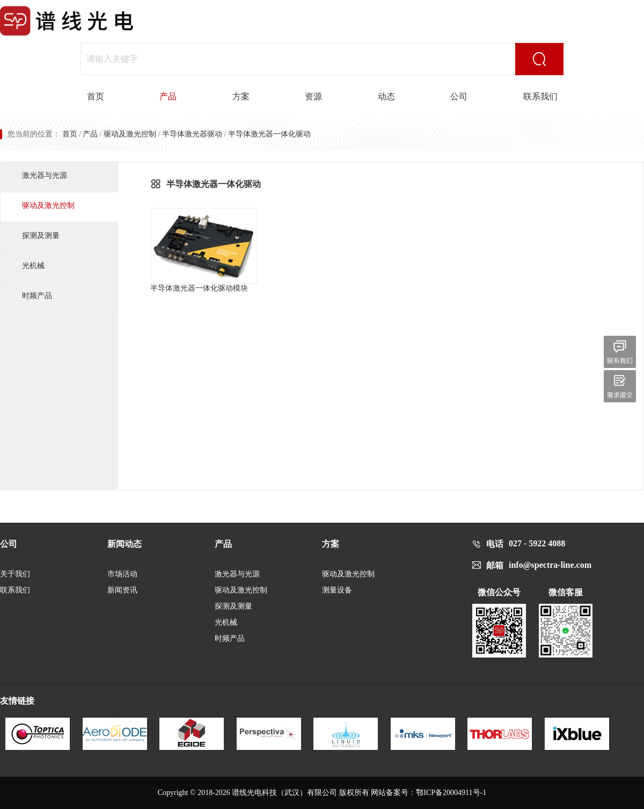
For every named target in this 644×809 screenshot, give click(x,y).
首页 (95, 96)
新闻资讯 (122, 590)
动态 (386, 96)
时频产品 (37, 296)
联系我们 (540, 96)
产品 (168, 96)
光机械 (33, 266)
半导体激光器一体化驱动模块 (204, 250)
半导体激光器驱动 (192, 134)
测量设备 (337, 590)
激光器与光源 (44, 175)
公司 (458, 96)
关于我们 (15, 574)
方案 (241, 96)
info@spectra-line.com (550, 564)
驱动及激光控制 (130, 134)
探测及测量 (41, 236)
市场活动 (122, 574)
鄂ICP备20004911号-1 (451, 793)
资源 (313, 96)
